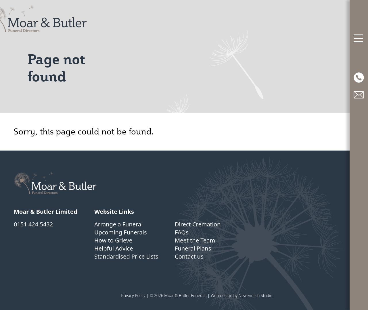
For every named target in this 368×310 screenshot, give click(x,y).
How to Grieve (113, 240)
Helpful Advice (113, 248)
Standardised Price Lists (126, 256)
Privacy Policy (133, 295)
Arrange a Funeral (118, 224)
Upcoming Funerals (120, 232)
